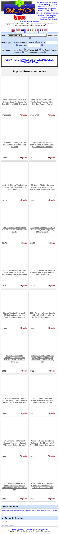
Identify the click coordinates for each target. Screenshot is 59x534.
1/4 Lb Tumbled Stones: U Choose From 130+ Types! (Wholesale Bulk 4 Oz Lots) (14, 443)
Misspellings (21, 42)
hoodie (34, 510)
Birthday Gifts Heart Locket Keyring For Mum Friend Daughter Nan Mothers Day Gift (42, 359)
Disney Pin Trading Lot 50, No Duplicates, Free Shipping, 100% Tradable (42, 230)
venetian (54, 510)
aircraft (4, 510)
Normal (31, 42)
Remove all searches (8, 525)
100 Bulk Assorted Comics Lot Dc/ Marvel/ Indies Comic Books (14, 230)
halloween (44, 510)
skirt (38, 510)
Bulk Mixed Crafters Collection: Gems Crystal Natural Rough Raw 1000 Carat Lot (14, 359)
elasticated (28, 510)
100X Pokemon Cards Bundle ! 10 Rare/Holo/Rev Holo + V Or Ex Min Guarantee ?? (42, 315)
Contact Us (43, 529)
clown (49, 510)
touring (16, 510)
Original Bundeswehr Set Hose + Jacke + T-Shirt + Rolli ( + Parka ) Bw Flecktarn (42, 144)
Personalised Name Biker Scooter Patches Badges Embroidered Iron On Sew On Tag (14, 486)
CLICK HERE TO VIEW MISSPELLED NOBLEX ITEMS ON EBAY (29, 61)
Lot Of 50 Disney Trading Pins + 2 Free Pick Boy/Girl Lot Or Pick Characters (14, 187)
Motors (21, 529)
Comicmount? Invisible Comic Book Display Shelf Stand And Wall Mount (42, 400)
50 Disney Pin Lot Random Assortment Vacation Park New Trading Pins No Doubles (42, 187)
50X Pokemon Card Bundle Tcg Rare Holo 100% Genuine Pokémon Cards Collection (14, 400)
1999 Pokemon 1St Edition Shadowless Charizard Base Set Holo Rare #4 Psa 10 (42, 102)
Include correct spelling (13, 50)
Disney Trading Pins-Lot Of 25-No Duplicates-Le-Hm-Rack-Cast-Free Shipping (14, 315)
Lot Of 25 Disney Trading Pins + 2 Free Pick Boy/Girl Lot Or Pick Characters (42, 272)
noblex (4, 522)
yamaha (21, 510)
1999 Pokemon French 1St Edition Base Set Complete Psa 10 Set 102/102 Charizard (14, 102)
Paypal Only (34, 50)
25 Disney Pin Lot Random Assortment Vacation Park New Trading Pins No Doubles (14, 272)
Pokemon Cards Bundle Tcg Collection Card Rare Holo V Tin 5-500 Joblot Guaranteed (42, 443)
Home (14, 529)
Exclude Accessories (35, 53)
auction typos (31, 529)
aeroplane (10, 510)
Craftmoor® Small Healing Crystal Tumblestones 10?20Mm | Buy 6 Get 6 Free (42, 485)
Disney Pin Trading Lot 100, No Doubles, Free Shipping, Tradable (14, 144)
